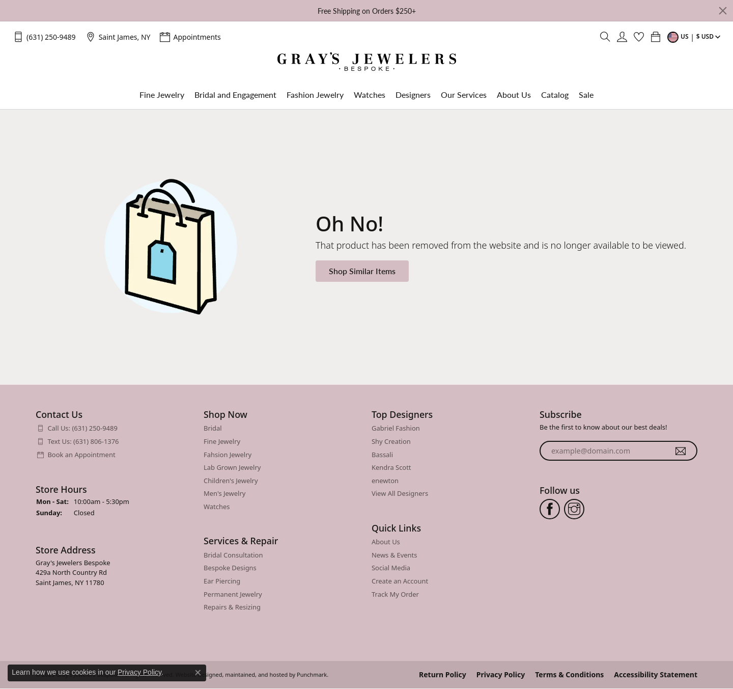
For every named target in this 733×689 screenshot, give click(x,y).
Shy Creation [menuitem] (391, 441)
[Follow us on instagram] (574, 508)
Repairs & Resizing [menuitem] (232, 607)
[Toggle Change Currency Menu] (695, 36)
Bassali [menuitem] (382, 454)
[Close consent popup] (198, 673)
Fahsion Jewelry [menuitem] (227, 454)
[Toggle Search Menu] (605, 36)
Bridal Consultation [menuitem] (233, 555)
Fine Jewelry (161, 94)
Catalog (555, 94)
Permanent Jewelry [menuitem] (233, 594)
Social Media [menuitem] (391, 568)
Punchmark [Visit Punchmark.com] (312, 674)
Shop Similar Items (362, 271)
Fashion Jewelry (315, 94)
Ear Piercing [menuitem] (222, 581)
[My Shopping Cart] (656, 36)
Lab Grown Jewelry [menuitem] (232, 467)
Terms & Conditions (569, 674)
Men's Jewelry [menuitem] (224, 493)
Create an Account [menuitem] (400, 581)
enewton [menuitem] (385, 480)
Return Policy (442, 674)
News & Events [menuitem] (394, 555)
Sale (586, 94)
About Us (514, 94)
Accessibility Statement (655, 674)
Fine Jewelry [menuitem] (222, 441)
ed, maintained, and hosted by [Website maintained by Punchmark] (255, 674)
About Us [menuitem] (386, 542)
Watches (369, 94)
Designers (413, 94)
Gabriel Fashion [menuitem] (396, 428)
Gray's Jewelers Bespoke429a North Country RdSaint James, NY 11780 (73, 572)
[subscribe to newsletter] (680, 451)
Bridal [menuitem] (213, 428)
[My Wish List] (639, 36)
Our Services (464, 94)
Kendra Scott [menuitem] (391, 467)
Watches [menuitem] (217, 506)
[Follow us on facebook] (550, 508)
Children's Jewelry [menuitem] (231, 480)
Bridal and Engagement (235, 94)
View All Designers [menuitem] (400, 493)
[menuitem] (114, 428)
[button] (114, 414)
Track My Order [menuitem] (395, 594)
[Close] (723, 11)
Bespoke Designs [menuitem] (230, 568)
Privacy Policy (500, 674)
